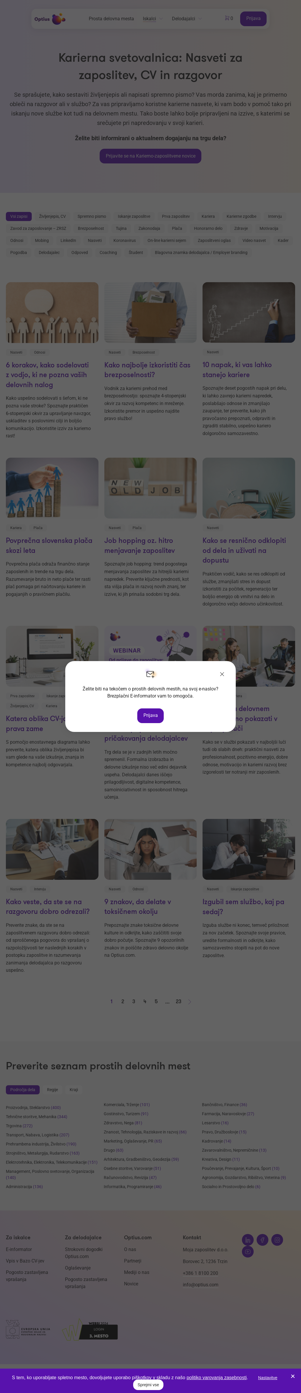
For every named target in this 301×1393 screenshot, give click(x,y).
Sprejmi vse (148, 1384)
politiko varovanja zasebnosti (217, 1377)
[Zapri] (222, 674)
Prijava (150, 715)
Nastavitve (267, 1377)
